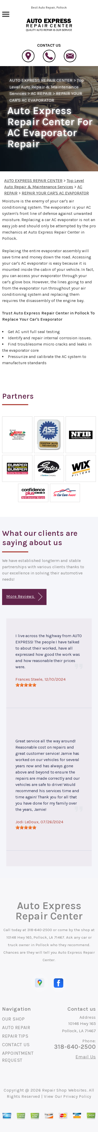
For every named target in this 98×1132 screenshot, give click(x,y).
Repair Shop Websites (64, 1090)
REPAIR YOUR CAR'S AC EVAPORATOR (55, 193)
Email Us (86, 1056)
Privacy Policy (77, 1096)
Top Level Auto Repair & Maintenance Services (46, 87)
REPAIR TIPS (15, 1036)
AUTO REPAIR (16, 1027)
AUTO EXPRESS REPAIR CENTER (40, 80)
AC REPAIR (41, 93)
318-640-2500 (39, 929)
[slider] (25, 685)
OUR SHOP (13, 1019)
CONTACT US (16, 1044)
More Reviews (24, 597)
